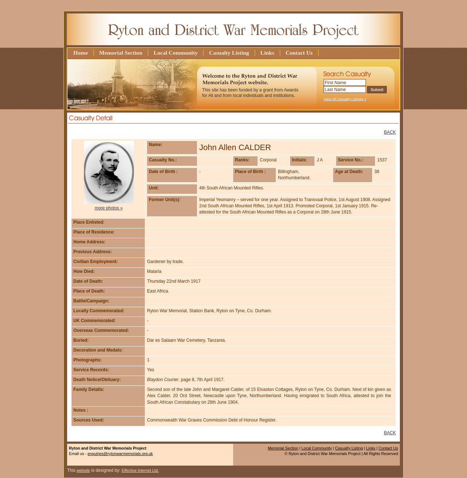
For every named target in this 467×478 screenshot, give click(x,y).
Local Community (176, 53)
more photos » (109, 208)
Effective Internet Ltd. (140, 470)
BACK (390, 132)
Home (80, 53)
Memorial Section (120, 53)
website (83, 470)
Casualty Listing (229, 53)
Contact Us (299, 53)
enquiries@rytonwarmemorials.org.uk (120, 453)
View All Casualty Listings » (345, 99)
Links (267, 53)
